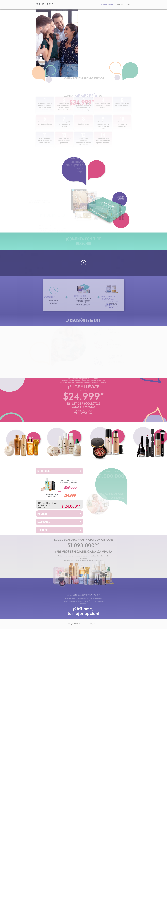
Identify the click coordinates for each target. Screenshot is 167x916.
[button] (162, 442)
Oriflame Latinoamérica (83, 624)
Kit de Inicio (120, 4)
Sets (128, 4)
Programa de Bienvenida (107, 4)
